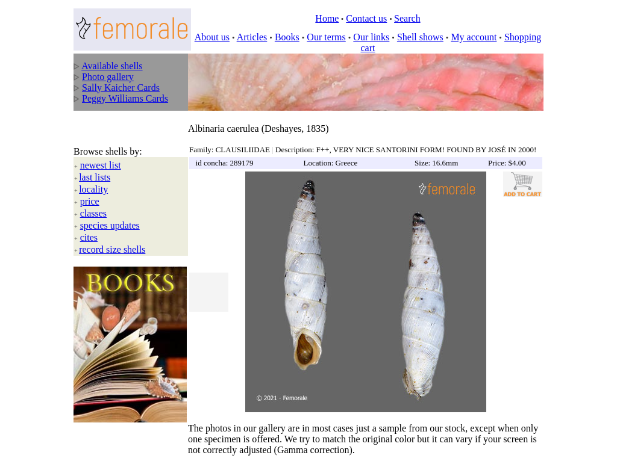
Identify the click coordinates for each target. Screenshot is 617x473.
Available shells (111, 66)
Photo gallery (108, 77)
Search (407, 18)
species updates (110, 213)
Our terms (326, 37)
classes (93, 201)
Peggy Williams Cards (125, 98)
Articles (252, 37)
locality (93, 177)
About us (212, 37)
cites (89, 225)
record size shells (112, 237)
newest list (100, 152)
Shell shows (420, 37)
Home (327, 18)
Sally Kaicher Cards (121, 87)
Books (287, 37)
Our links (371, 37)
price (89, 189)
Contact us (366, 18)
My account (473, 37)
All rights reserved (158, 456)
